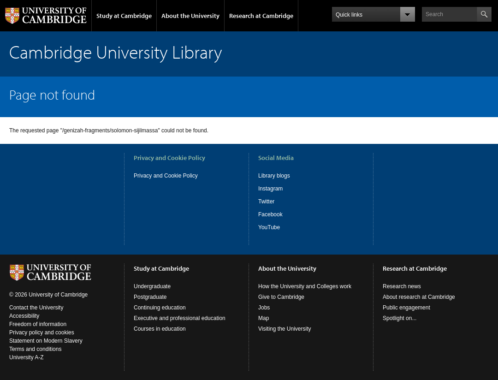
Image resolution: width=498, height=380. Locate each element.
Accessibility (24, 316)
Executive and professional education (179, 318)
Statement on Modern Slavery (46, 341)
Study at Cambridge (124, 16)
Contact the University (36, 307)
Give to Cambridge (281, 297)
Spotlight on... (399, 318)
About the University (190, 16)
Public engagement (406, 307)
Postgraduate (150, 297)
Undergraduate (152, 286)
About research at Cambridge (419, 297)
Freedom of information (37, 324)
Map (263, 318)
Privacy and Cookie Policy (166, 175)
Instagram (270, 188)
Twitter (266, 201)
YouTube (269, 227)
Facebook (270, 214)
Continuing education (160, 307)
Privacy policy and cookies (41, 332)
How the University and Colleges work (304, 286)
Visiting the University (284, 329)
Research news (402, 286)
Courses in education (160, 329)
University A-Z (26, 357)
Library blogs (274, 175)
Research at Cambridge (261, 16)
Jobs (264, 307)
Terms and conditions (35, 349)
